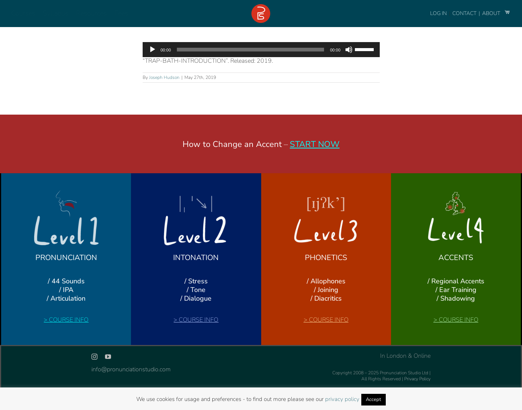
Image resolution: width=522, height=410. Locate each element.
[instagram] (94, 357)
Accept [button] (373, 399)
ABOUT (491, 13)
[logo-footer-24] (260, 7)
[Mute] (349, 49)
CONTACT (465, 13)
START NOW (314, 144)
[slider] (250, 49)
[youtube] (108, 357)
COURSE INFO (68, 320)
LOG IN (438, 13)
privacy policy (342, 399)
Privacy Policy (417, 379)
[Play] (152, 49)
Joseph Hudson (164, 77)
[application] (261, 49)
